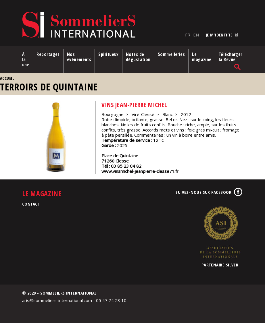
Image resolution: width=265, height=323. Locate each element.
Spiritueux (108, 54)
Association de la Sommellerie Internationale (220, 232)
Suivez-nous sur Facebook (203, 192)
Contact (31, 204)
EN (196, 35)
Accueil (7, 78)
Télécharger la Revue (230, 57)
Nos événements (79, 57)
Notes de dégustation (138, 57)
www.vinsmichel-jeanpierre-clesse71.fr (139, 171)
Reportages (48, 54)
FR (187, 35)
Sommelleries (171, 54)
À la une (25, 59)
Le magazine (202, 57)
